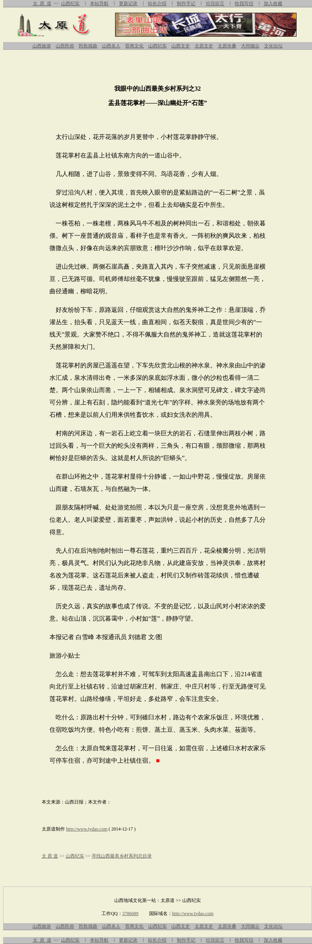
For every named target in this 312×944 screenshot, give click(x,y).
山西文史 (180, 46)
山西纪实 (70, 3)
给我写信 (244, 3)
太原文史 (204, 46)
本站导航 (99, 3)
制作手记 (186, 3)
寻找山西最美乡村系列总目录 (122, 856)
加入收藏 (273, 3)
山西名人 (111, 46)
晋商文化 (134, 46)
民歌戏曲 (88, 46)
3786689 (130, 913)
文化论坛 (273, 46)
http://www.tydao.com (86, 829)
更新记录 (128, 3)
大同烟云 (250, 46)
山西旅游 (41, 46)
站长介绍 (157, 3)
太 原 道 (42, 3)
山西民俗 (65, 46)
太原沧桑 (227, 46)
